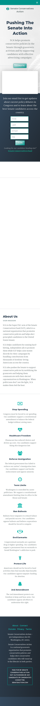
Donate (20, 65)
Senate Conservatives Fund (20, 151)
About (15, 625)
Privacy (20, 629)
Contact (24, 625)
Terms (29, 629)
